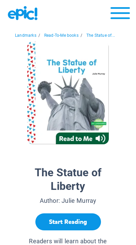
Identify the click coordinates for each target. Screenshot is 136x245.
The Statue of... (100, 35)
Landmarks (25, 35)
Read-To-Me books (61, 35)
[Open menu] (120, 15)
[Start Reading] (68, 221)
